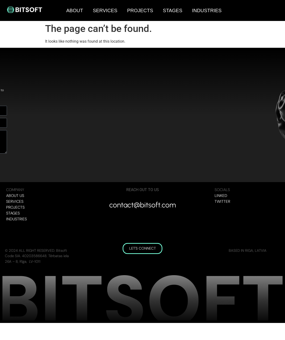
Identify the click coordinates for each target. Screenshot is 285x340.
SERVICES (105, 10)
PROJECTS (140, 10)
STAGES (172, 10)
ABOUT (74, 10)
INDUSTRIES (207, 10)
